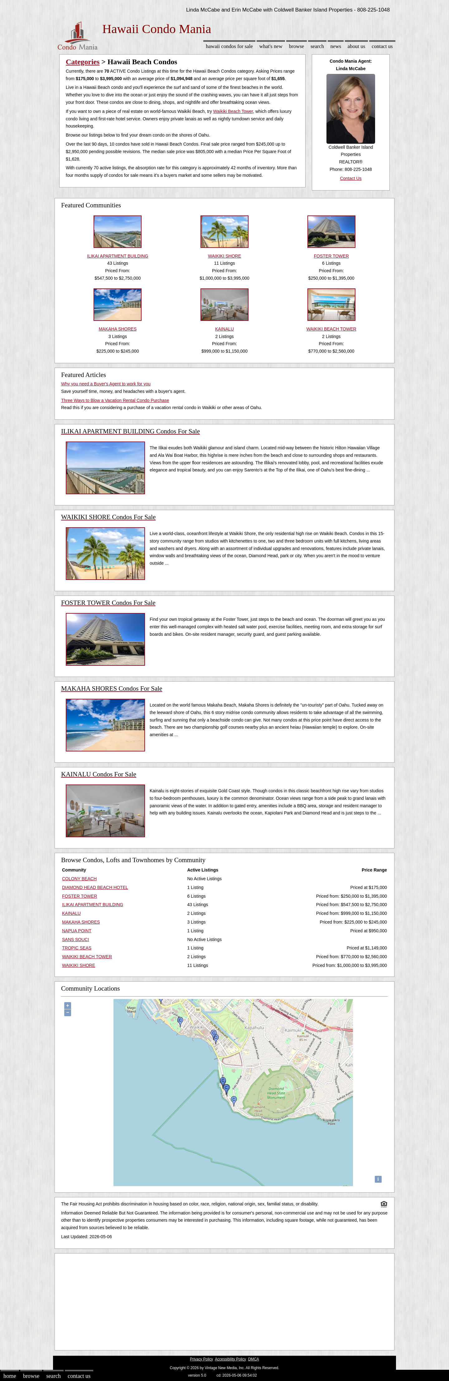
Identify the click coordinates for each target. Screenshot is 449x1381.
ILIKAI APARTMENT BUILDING (92, 904)
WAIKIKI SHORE (78, 965)
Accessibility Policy (230, 1359)
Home (9, 1376)
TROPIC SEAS (76, 947)
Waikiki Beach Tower (233, 111)
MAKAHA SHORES (81, 922)
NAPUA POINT (76, 930)
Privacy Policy (201, 1359)
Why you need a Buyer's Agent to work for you (106, 383)
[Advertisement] (224, 1300)
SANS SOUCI (75, 939)
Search (317, 46)
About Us (356, 46)
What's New (270, 46)
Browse (296, 46)
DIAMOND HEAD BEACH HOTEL (95, 887)
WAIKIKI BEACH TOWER (87, 956)
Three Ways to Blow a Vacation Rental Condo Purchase (115, 400)
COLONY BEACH (79, 878)
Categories (82, 62)
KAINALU (71, 913)
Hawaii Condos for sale (229, 46)
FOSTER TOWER (79, 896)
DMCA (253, 1359)
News (336, 46)
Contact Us (382, 46)
